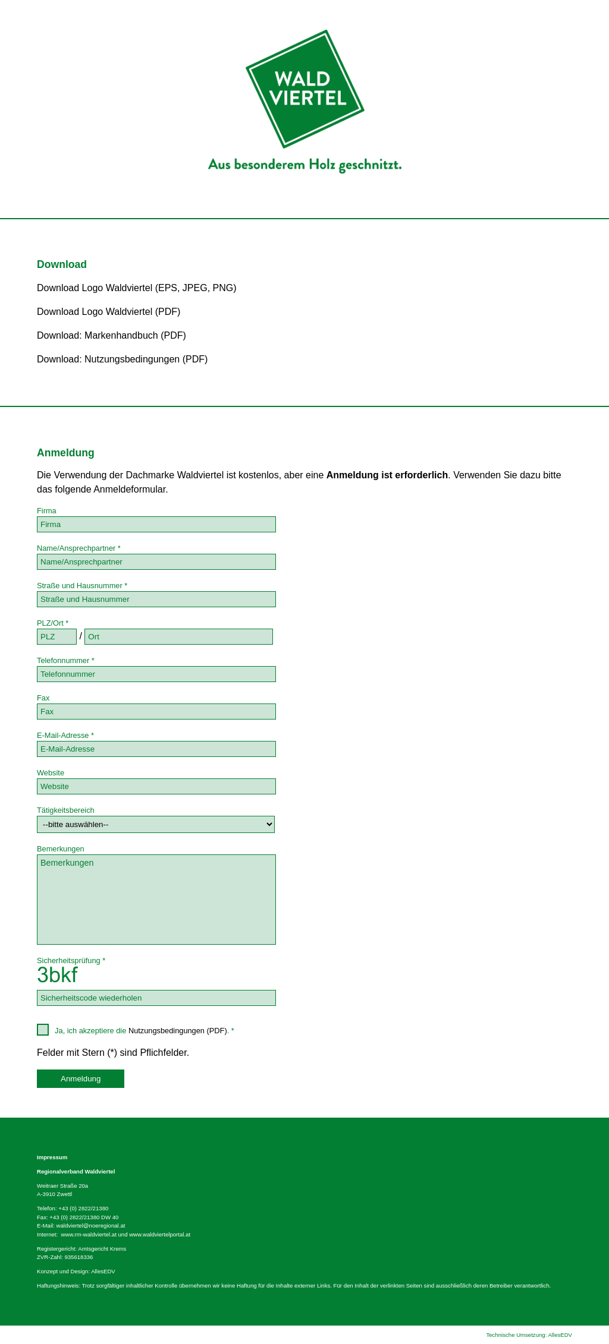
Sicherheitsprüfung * (71, 960)
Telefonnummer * (66, 660)
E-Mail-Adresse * (65, 735)
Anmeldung (81, 1078)
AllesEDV (103, 1271)
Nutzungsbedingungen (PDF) (177, 1030)
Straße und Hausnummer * (82, 585)
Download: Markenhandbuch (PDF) (111, 335)
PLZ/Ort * (52, 623)
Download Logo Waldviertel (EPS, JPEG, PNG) (137, 288)
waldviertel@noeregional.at (90, 1225)
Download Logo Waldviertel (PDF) (108, 312)
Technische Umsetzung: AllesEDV (529, 1335)
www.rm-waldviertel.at (89, 1234)
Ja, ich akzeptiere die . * (135, 1030)
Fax (43, 697)
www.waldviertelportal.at (159, 1234)
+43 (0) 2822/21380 (83, 1208)
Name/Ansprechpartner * (79, 548)
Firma (46, 510)
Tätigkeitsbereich (66, 810)
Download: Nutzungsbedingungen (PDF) (122, 359)
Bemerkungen (60, 848)
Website (50, 772)
